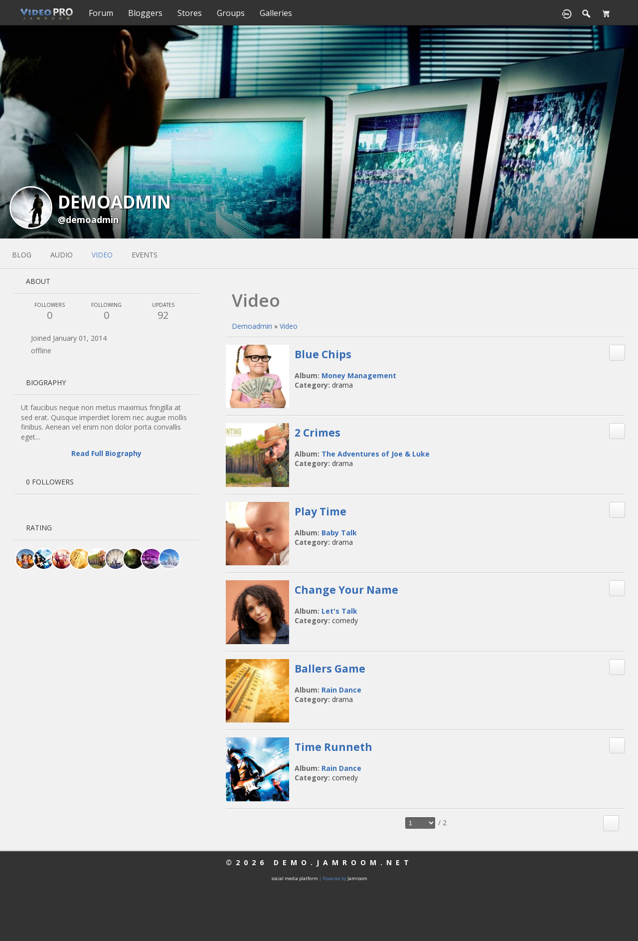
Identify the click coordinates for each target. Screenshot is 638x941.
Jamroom (357, 878)
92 (163, 311)
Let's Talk (339, 611)
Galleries (276, 12)
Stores (189, 12)
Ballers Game (330, 669)
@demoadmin (88, 220)
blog (21, 254)
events (145, 254)
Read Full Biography (106, 453)
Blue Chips (323, 354)
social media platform (294, 878)
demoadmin (252, 326)
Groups (231, 12)
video (102, 254)
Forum (101, 12)
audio (61, 254)
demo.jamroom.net (343, 862)
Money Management (358, 375)
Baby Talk (339, 532)
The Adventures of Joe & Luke (375, 454)
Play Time (320, 511)
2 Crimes (317, 433)
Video (289, 326)
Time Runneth (333, 747)
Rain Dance (341, 690)
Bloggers (145, 12)
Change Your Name (346, 590)
